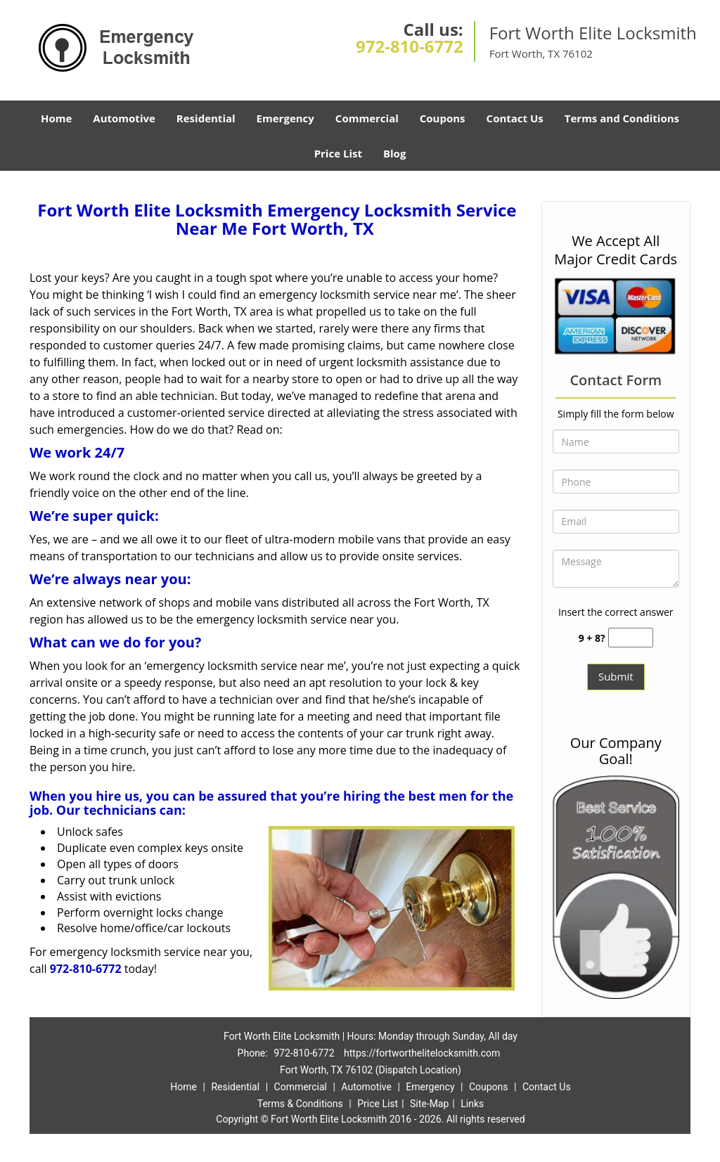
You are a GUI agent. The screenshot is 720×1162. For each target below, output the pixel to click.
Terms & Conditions (300, 1103)
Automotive (124, 118)
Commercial (367, 118)
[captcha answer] (630, 638)
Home (56, 118)
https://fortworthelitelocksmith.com (422, 1053)
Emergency (285, 118)
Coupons (442, 118)
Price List (338, 153)
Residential (206, 118)
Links (472, 1103)
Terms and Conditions (622, 118)
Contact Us (515, 118)
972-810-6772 (409, 46)
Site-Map (429, 1103)
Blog (394, 153)
